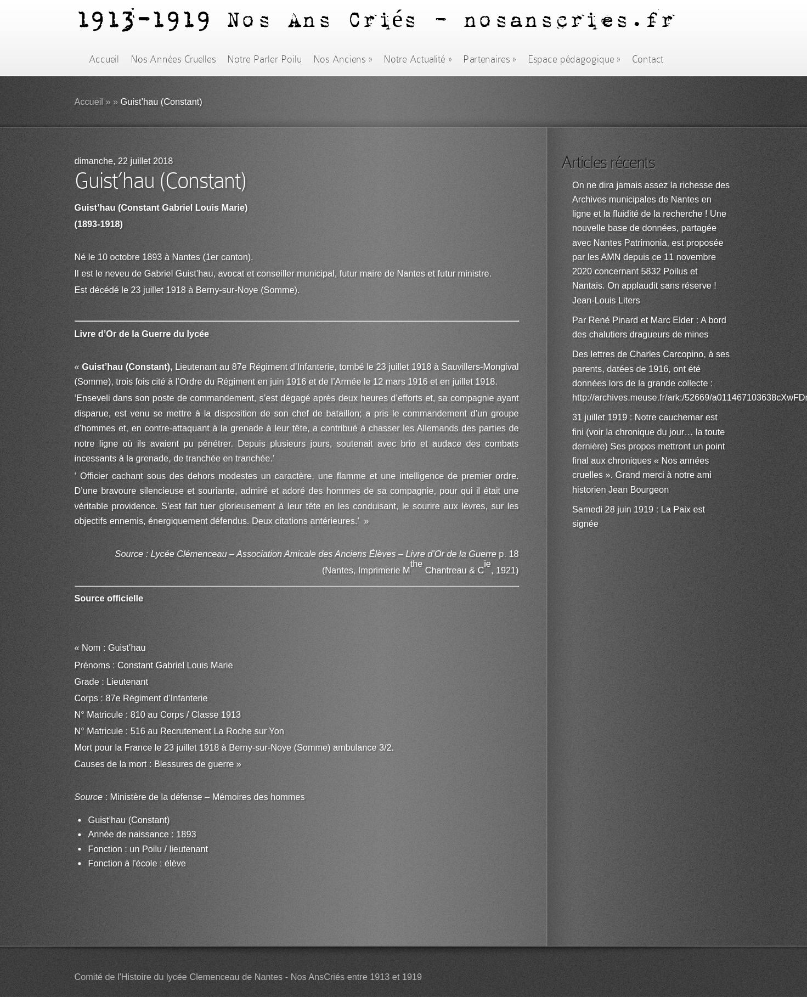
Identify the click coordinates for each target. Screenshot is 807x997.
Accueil (104, 59)
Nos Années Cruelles (173, 59)
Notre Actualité (417, 59)
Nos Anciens (343, 59)
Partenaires (489, 59)
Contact (648, 59)
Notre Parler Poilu (264, 59)
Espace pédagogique (574, 59)
